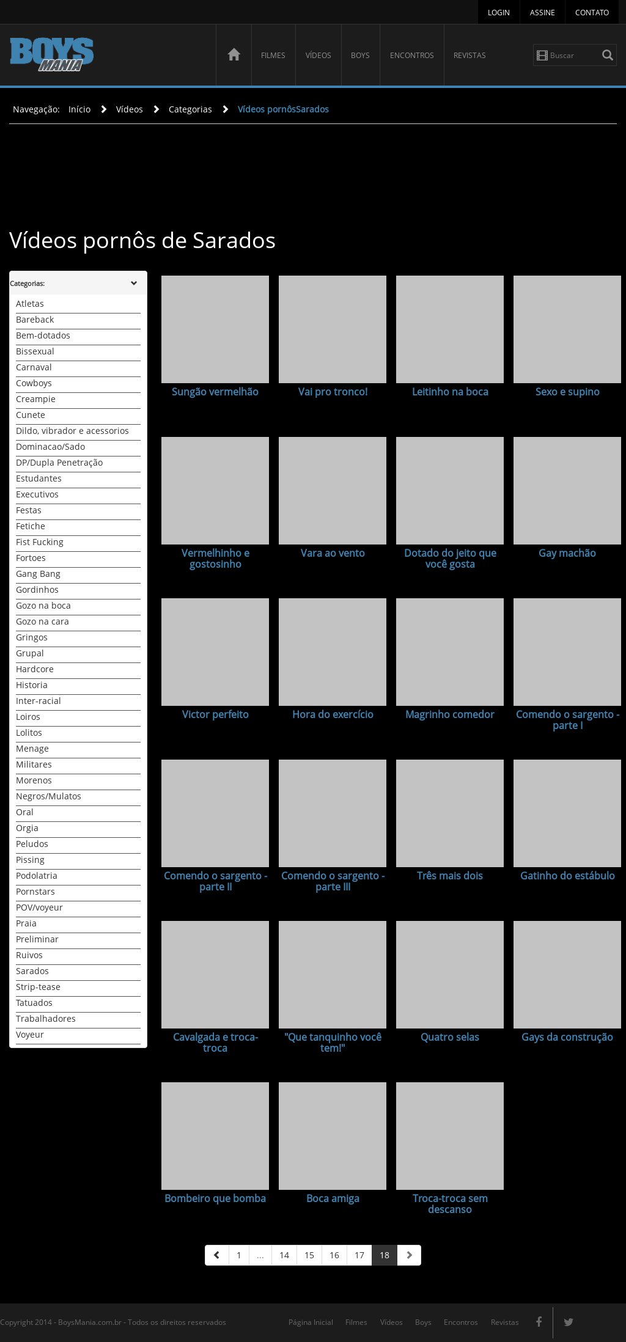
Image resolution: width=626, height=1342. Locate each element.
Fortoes (31, 557)
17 (359, 1255)
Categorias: (27, 283)
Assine (542, 12)
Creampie (36, 399)
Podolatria (36, 875)
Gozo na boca (43, 605)
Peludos (32, 843)
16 (334, 1255)
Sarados (32, 971)
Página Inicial (311, 1322)
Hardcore (35, 669)
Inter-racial (38, 700)
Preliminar (37, 939)
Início (79, 109)
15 (309, 1255)
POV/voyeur (39, 907)
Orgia (27, 828)
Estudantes (39, 478)
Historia (32, 685)
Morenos (34, 780)
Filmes (273, 55)
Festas (29, 510)
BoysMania (105, 56)
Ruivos (29, 955)
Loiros (28, 716)
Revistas (470, 55)
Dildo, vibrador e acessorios (72, 430)
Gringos (32, 637)
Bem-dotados (43, 335)
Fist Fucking (40, 542)
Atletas (30, 303)
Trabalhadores (46, 1018)
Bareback (35, 319)
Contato (592, 12)
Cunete (30, 414)
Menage (32, 748)
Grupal (30, 653)
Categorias (190, 109)
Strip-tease (38, 986)
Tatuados (34, 1002)
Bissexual (35, 351)
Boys (360, 55)
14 (284, 1255)
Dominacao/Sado (50, 446)
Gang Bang (38, 573)
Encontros (412, 55)
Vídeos (318, 55)
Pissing (30, 859)
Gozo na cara (42, 621)
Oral (25, 812)
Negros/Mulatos (48, 796)
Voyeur (30, 1034)
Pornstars (35, 891)
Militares (34, 764)
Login (499, 12)
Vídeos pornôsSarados (283, 109)
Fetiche (30, 526)
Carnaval (34, 367)
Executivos (37, 494)
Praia (26, 923)
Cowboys (34, 383)
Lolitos (29, 732)
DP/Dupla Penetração (59, 462)
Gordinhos (37, 589)
